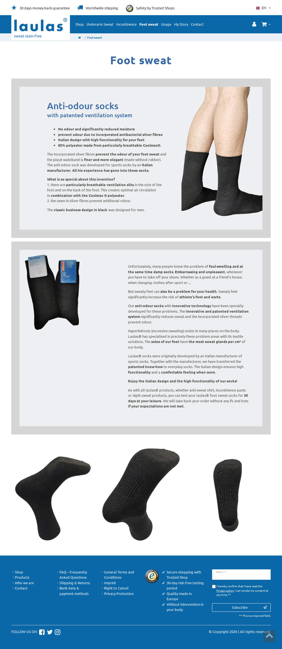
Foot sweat (148, 24)
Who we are (22, 583)
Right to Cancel (115, 588)
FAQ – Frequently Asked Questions (71, 574)
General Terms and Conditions (117, 574)
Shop (79, 24)
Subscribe (249, 607)
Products (20, 577)
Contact (197, 24)
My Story (181, 24)
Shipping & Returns (73, 583)
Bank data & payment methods (72, 590)
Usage (166, 24)
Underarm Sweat (99, 24)
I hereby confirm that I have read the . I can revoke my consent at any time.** (242, 590)
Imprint (108, 583)
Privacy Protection (117, 593)
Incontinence (126, 24)
